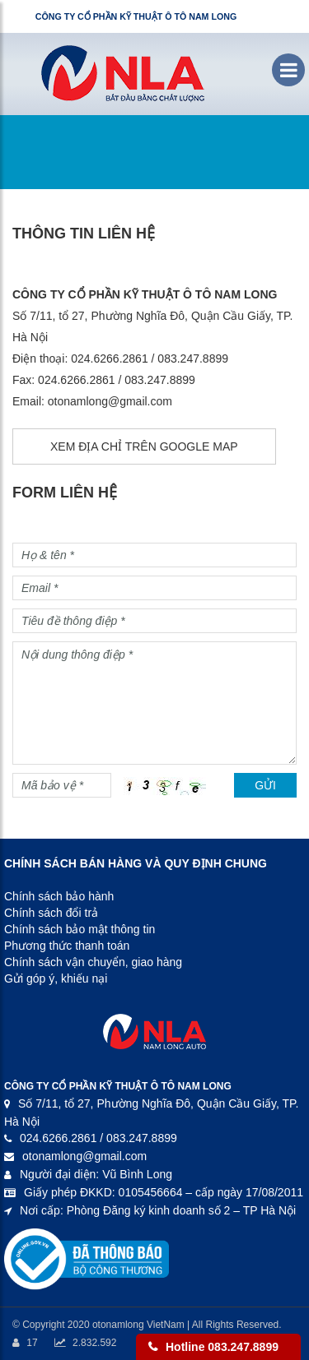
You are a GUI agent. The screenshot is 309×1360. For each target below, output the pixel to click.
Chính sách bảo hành (59, 896)
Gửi (265, 785)
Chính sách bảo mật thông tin (79, 929)
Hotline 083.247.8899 (222, 1346)
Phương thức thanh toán (66, 945)
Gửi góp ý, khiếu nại (55, 978)
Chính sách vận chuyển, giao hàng (93, 962)
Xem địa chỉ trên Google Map (144, 446)
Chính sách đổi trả (51, 912)
